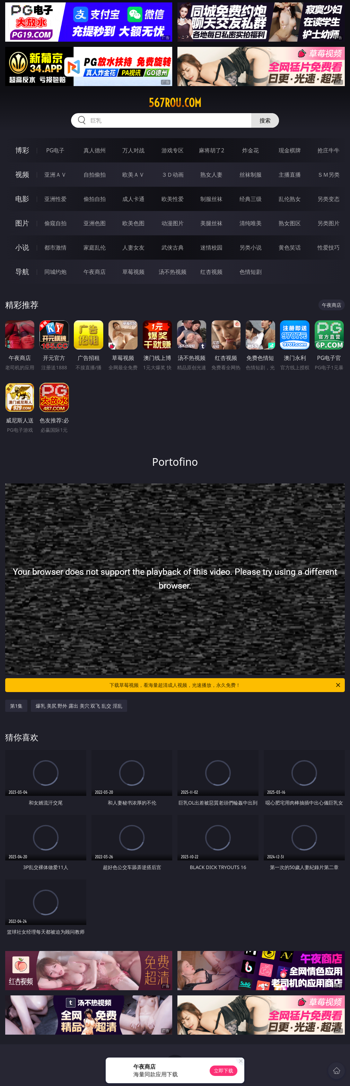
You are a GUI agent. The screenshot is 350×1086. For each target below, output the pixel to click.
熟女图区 (290, 223)
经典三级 (250, 199)
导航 (22, 271)
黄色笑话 (290, 247)
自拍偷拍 (95, 174)
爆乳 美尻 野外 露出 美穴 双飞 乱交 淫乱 (79, 705)
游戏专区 (172, 150)
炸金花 (250, 150)
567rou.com (175, 103)
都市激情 (55, 247)
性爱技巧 (328, 247)
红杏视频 (211, 272)
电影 (22, 198)
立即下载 (223, 1070)
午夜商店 (95, 272)
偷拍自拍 (95, 199)
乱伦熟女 (290, 199)
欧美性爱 (172, 199)
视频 (22, 174)
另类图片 (328, 223)
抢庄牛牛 (328, 150)
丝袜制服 (250, 174)
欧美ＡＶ (133, 174)
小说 (22, 247)
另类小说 (250, 247)
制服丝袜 (211, 199)
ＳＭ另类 (328, 174)
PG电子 (55, 150)
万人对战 (133, 150)
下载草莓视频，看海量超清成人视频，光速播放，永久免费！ (225, 685)
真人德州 (95, 150)
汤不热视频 (172, 272)
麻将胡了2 (211, 150)
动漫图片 (172, 223)
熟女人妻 (211, 174)
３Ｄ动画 (172, 174)
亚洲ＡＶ (55, 174)
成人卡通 (133, 199)
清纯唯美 (250, 223)
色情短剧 (250, 272)
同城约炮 (55, 272)
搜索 (265, 120)
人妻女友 (133, 247)
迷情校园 (211, 247)
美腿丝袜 (211, 223)
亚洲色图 (95, 223)
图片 (22, 223)
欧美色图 (133, 223)
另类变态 (328, 199)
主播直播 (290, 174)
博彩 (22, 150)
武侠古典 (172, 247)
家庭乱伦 (95, 247)
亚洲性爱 (55, 199)
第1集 (16, 705)
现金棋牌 (290, 150)
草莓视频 (133, 272)
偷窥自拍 (55, 223)
